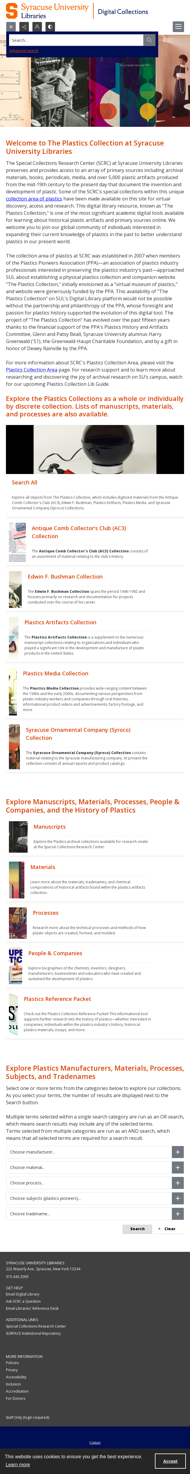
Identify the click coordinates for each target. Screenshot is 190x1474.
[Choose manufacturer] (178, 1152)
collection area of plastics (34, 198)
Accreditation (17, 1391)
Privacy (12, 1369)
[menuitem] (95, 1441)
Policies (12, 1362)
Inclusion (13, 1384)
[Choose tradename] (178, 1214)
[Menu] (178, 26)
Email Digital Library (22, 1294)
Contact (95, 1442)
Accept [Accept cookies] (170, 1461)
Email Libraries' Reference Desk (32, 1308)
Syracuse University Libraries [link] (35, 1263)
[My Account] (37, 26)
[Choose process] (178, 1183)
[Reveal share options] (24, 26)
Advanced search (23, 50)
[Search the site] (76, 40)
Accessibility (16, 1377)
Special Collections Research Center (36, 1326)
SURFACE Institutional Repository (33, 1333)
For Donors (15, 1398)
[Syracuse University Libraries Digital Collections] (94, 11)
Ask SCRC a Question (23, 1301)
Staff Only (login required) (27, 1417)
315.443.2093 (17, 1276)
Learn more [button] (18, 1464)
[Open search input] (11, 26)
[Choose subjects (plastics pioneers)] (178, 1198)
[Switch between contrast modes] (50, 26)
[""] (95, 495)
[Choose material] (178, 1167)
